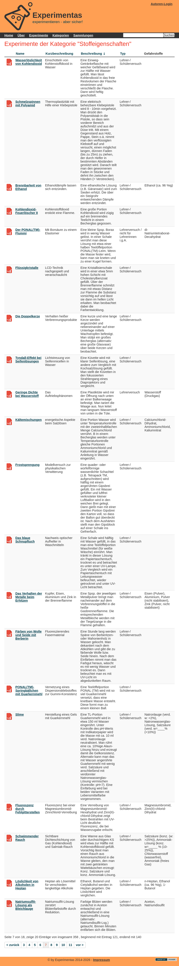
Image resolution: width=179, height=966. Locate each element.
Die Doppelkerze (27, 316)
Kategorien (60, 35)
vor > (80, 945)
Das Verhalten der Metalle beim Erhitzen (28, 597)
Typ (122, 53)
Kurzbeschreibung (59, 53)
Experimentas (57, 15)
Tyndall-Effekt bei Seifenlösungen (28, 359)
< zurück (12, 945)
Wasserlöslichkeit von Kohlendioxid (28, 61)
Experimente (38, 35)
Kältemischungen (28, 419)
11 (70, 945)
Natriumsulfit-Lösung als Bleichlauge (25, 905)
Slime (19, 714)
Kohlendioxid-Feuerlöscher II (26, 211)
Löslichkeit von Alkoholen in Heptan (26, 884)
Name (20, 53)
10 (63, 945)
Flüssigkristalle (26, 268)
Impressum (101, 960)
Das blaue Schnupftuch (25, 539)
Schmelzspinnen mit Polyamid (27, 103)
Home (8, 35)
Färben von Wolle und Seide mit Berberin (28, 635)
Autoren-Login (161, 4)
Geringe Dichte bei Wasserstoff (27, 394)
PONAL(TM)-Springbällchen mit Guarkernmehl (28, 690)
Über (21, 35)
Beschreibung (91, 53)
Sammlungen (83, 35)
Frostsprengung (27, 465)
